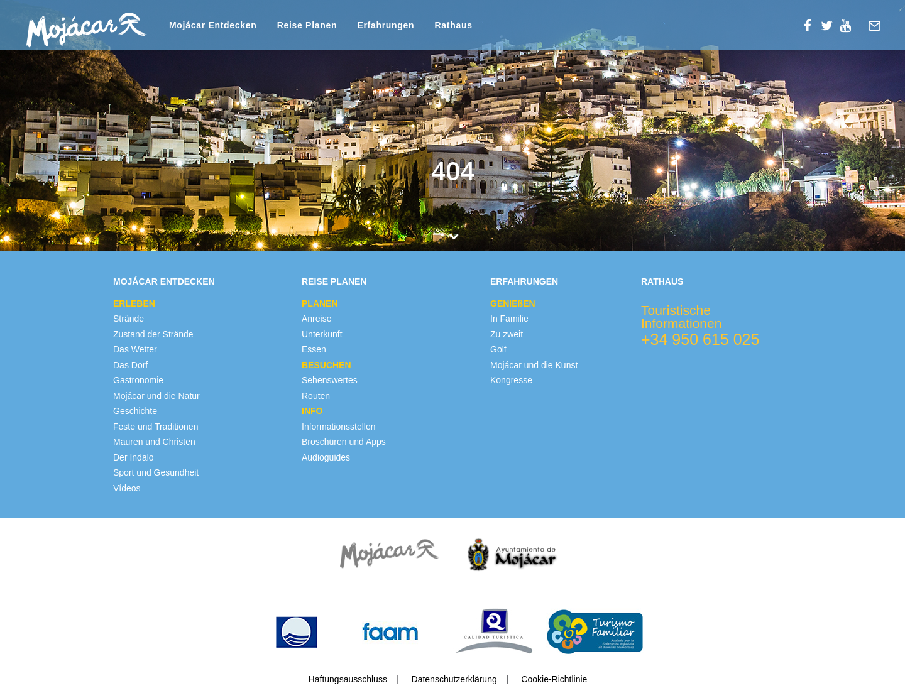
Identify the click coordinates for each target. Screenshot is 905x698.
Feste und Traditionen (155, 427)
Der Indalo (133, 457)
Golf (498, 349)
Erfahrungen (524, 281)
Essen (314, 349)
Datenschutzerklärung (454, 679)
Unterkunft (322, 334)
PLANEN (320, 303)
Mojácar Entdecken (164, 281)
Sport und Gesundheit (156, 472)
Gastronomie (138, 380)
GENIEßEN (512, 303)
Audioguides (326, 457)
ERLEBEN (134, 303)
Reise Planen (334, 281)
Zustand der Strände (153, 334)
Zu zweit (506, 334)
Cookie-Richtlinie (554, 679)
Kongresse (511, 380)
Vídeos (127, 488)
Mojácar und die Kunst (534, 365)
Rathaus (662, 281)
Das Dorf (130, 365)
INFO (312, 411)
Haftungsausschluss (348, 679)
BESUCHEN (326, 365)
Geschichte (135, 411)
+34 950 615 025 (700, 339)
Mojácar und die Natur (156, 396)
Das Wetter (135, 349)
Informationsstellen (339, 427)
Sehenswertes (330, 380)
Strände (128, 319)
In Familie (509, 319)
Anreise (316, 319)
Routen (316, 396)
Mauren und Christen (154, 442)
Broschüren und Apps (344, 442)
